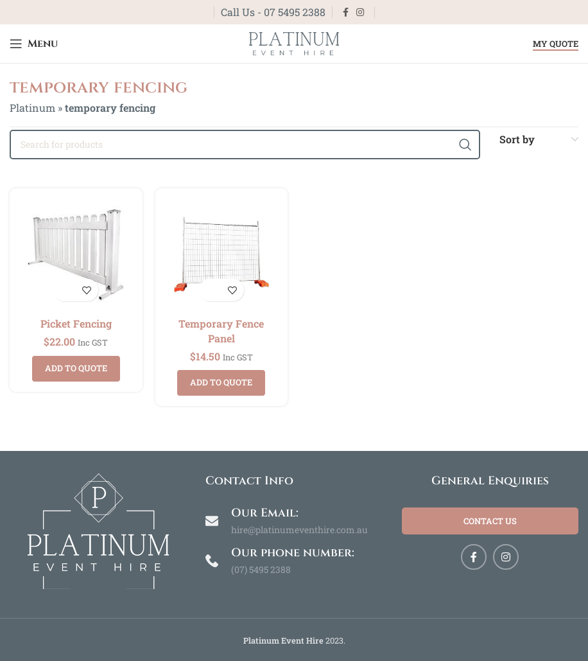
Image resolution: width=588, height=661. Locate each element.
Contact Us (490, 521)
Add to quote (76, 368)
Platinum (32, 107)
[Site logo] (294, 42)
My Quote (555, 44)
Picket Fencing (76, 323)
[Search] (245, 144)
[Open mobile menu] (33, 44)
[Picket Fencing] (76, 255)
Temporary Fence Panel (221, 330)
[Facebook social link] (345, 12)
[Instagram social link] (360, 12)
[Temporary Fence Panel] (222, 255)
